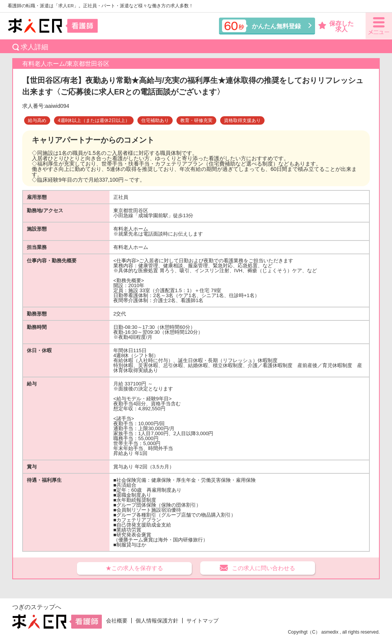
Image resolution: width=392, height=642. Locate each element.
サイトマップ (202, 621)
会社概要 (116, 621)
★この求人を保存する (134, 568)
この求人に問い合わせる (263, 568)
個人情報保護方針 (157, 621)
